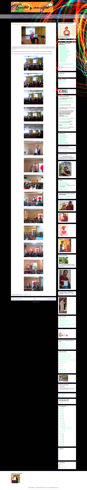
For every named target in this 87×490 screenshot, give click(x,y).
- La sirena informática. (63, 56)
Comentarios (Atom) (36, 301)
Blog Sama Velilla (62, 369)
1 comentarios (25, 294)
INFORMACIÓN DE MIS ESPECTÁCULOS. (63, 190)
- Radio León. (61, 141)
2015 (61, 418)
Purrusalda (61, 363)
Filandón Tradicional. (16, 15)
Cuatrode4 (64, 17)
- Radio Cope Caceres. (63, 142)
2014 (61, 433)
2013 (61, 434)
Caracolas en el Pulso (64, 127)
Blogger (57, 487)
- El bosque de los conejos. (64, 52)
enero (62, 431)
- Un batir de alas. (62, 58)
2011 (61, 438)
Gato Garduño (61, 396)
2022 (61, 410)
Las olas (60, 156)
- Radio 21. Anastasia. (63, 137)
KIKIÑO (61, 104)
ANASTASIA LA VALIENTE (65, 118)
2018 (61, 415)
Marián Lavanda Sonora (63, 354)
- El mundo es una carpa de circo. (65, 55)
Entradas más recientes (17, 298)
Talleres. (14, 17)
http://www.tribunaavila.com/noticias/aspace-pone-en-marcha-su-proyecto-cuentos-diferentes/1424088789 (32, 51)
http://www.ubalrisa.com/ (63, 387)
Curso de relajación (62, 81)
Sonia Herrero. (69, 64)
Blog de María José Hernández (65, 357)
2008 (61, 442)
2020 (61, 411)
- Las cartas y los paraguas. (64, 50)
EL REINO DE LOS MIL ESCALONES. (67, 107)
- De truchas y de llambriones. (64, 51)
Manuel (61, 464)
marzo (62, 424)
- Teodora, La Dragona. (63, 54)
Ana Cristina (61, 365)
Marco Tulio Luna (62, 371)
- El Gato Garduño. (62, 53)
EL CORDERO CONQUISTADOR (66, 98)
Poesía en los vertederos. (32, 17)
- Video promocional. (63, 185)
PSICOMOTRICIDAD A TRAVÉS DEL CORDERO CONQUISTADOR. (66, 293)
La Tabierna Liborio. (44, 17)
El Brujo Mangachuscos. (64, 124)
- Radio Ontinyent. (62, 140)
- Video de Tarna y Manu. (63, 183)
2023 (61, 408)
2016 (61, 416)
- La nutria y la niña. (62, 61)
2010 (61, 439)
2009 (61, 441)
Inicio (35, 298)
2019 (61, 413)
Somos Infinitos (62, 394)
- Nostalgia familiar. (62, 47)
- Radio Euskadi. (62, 139)
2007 (61, 444)
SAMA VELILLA (63, 467)
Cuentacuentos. (21, 17)
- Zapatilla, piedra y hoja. (63, 48)
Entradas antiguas (51, 298)
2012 (61, 436)
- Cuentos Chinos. (62, 46)
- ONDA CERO (62, 138)
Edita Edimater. (67, 119)
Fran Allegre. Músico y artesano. (65, 356)
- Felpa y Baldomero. (63, 135)
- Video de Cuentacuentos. (64, 184)
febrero (62, 426)
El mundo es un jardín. (63, 347)
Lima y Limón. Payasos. (28, 15)
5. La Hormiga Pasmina (63, 121)
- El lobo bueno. (62, 60)
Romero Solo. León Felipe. (64, 320)
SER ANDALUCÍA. (63, 136)
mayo (62, 421)
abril (62, 423)
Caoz (60, 367)
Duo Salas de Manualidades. (68, 15)
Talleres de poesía (62, 83)
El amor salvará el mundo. (64, 345)
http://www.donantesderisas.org (65, 389)
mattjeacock (46, 487)
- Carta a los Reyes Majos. (64, 143)
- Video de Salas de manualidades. (65, 187)
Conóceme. (61, 75)
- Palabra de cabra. (62, 49)
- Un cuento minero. (62, 57)
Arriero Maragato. (62, 318)
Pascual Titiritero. (62, 322)
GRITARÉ (61, 402)
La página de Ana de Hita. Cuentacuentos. (67, 359)
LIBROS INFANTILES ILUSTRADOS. (43, 15)
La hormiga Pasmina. (55, 17)
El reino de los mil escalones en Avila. (23, 24)
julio (62, 419)
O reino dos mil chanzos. (63, 150)
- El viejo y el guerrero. (63, 59)
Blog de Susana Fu (62, 361)
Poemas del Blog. (62, 343)
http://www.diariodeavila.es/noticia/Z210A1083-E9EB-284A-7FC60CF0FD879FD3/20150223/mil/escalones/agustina (32, 53)
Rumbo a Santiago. (56, 15)
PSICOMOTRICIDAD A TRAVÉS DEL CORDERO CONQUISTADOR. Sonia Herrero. (66, 102)
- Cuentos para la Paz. (63, 182)
